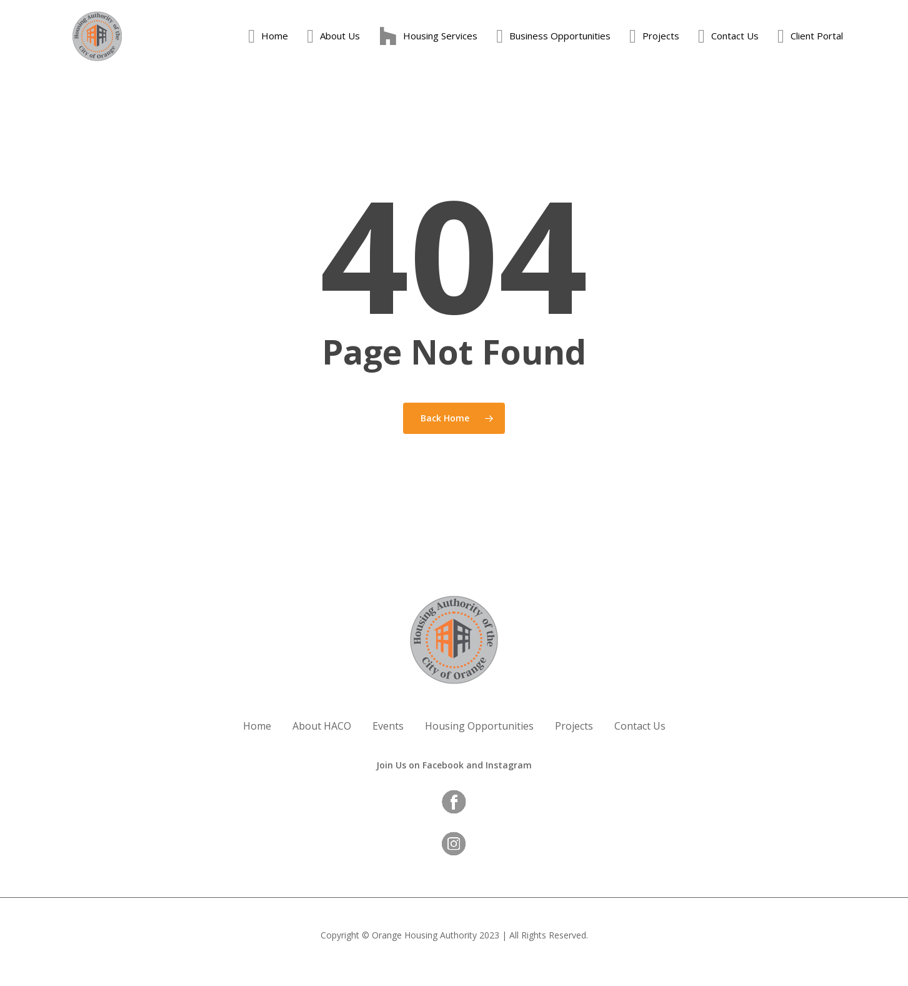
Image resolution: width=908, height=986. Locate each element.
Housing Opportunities (479, 726)
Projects (574, 726)
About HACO (321, 726)
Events (388, 726)
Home (257, 726)
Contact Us (640, 726)
